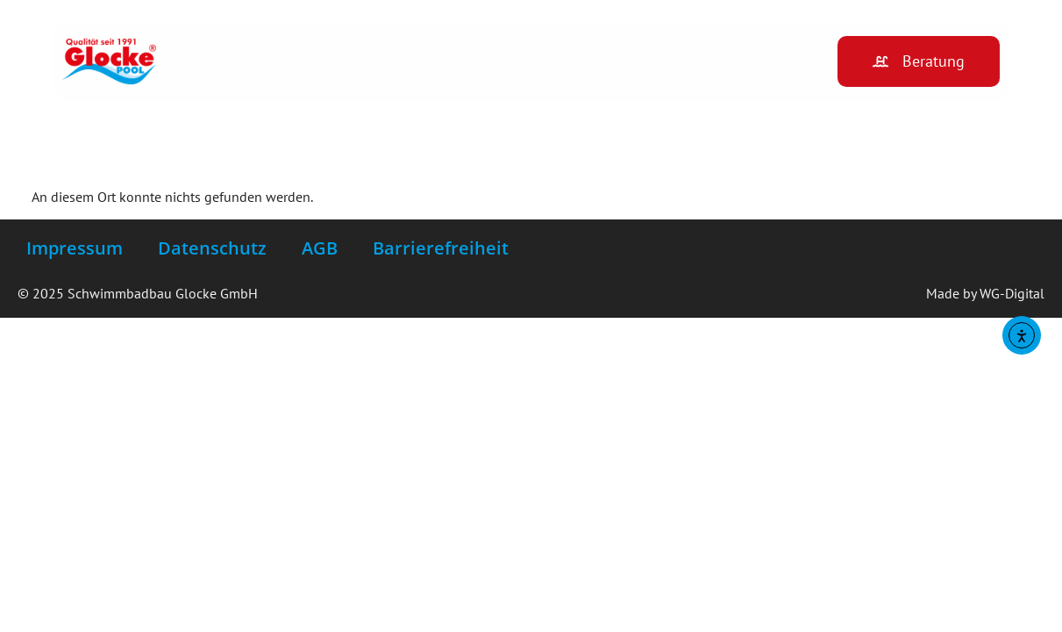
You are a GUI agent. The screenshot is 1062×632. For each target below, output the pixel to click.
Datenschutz (212, 248)
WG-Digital (1012, 293)
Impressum (74, 248)
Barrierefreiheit (441, 248)
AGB (320, 248)
